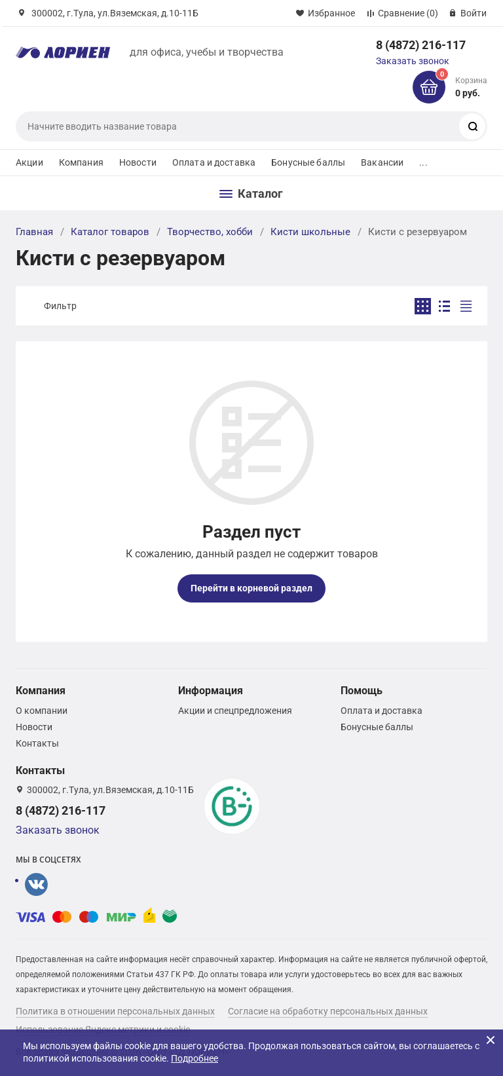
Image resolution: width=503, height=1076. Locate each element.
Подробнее (194, 1058)
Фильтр (60, 306)
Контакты (37, 743)
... (423, 162)
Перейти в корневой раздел (251, 588)
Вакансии (382, 162)
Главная (34, 232)
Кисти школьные (310, 232)
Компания (81, 162)
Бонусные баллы (308, 162)
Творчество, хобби (210, 232)
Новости (138, 162)
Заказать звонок (412, 61)
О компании (41, 710)
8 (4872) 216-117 (421, 45)
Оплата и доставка (213, 162)
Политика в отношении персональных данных (115, 1011)
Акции (29, 162)
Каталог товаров (110, 232)
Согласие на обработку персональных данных (328, 1011)
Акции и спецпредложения (235, 710)
